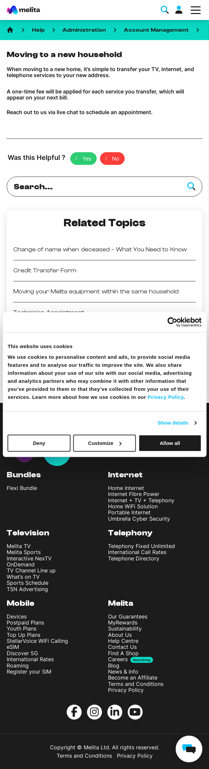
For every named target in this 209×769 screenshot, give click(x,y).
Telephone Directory (133, 558)
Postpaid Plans (25, 622)
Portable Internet (129, 512)
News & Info (123, 671)
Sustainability (125, 628)
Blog (113, 665)
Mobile (20, 603)
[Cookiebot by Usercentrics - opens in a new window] (172, 322)
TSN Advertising (27, 589)
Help (38, 30)
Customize (104, 443)
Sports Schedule (27, 582)
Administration (84, 30)
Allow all (170, 443)
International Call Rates (137, 552)
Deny (39, 443)
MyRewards (122, 622)
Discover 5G (22, 653)
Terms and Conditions (135, 684)
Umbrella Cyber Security (139, 518)
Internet (125, 474)
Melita (120, 603)
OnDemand (21, 564)
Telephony (130, 532)
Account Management (156, 30)
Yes (86, 158)
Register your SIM (29, 671)
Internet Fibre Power (133, 494)
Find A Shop (123, 653)
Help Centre (123, 640)
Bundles (24, 474)
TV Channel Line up (31, 570)
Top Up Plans (23, 634)
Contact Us (122, 647)
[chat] (189, 749)
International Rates (30, 659)
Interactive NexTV (29, 558)
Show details (173, 423)
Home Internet (126, 488)
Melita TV (19, 546)
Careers (118, 659)
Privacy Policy (126, 690)
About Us (120, 634)
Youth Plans (21, 628)
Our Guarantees (127, 616)
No (115, 158)
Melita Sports (24, 552)
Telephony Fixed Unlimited (141, 546)
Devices (17, 616)
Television (28, 532)
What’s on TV (23, 576)
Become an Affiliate (132, 677)
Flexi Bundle (22, 488)
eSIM (13, 647)
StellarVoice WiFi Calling (37, 640)
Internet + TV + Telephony (141, 500)
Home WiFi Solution (133, 506)
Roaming (18, 665)
